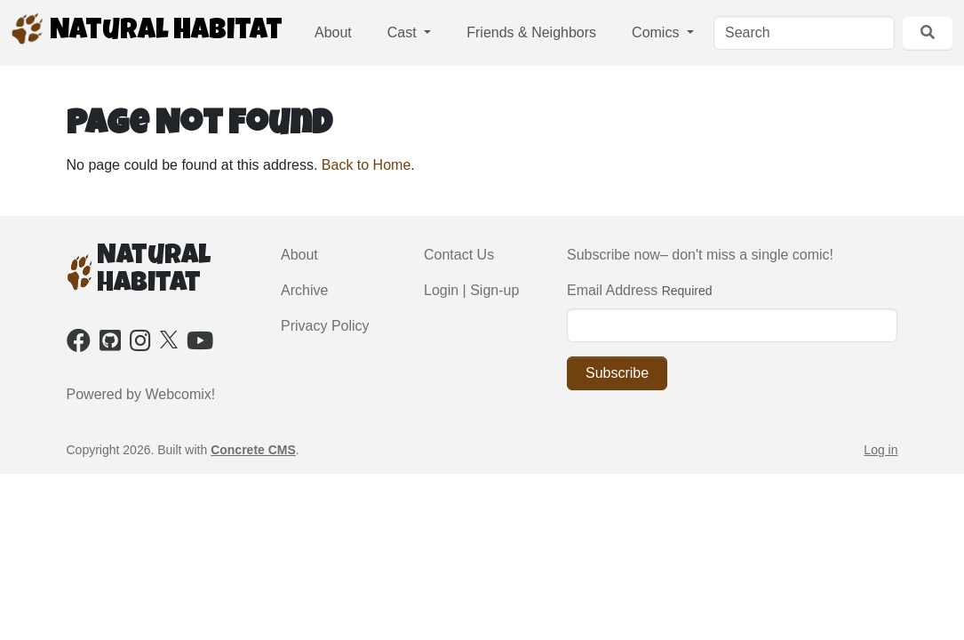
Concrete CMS (253, 450)
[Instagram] (140, 344)
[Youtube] (200, 344)
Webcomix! (180, 394)
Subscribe (617, 372)
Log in (880, 450)
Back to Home (366, 164)
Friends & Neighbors (531, 32)
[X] (169, 338)
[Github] (110, 344)
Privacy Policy (325, 325)
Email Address (612, 290)
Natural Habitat (147, 29)
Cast (403, 32)
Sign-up (494, 290)
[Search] (804, 33)
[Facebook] (79, 344)
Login (441, 290)
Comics (657, 32)
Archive (304, 290)
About (333, 32)
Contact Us (459, 254)
